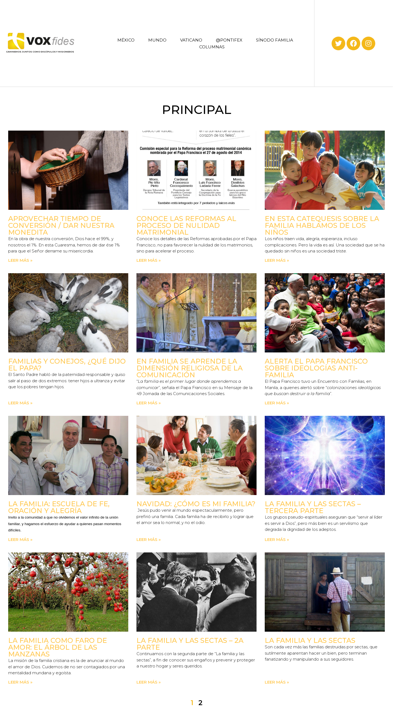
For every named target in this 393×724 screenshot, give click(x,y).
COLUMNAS (212, 46)
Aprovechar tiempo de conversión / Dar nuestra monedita (61, 225)
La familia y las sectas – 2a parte (189, 643)
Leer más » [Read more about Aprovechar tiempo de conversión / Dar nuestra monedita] (20, 260)
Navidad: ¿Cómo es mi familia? (195, 504)
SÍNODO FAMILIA (274, 40)
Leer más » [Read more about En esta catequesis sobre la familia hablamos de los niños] (277, 260)
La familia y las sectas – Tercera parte (313, 507)
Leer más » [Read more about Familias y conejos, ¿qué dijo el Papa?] (20, 402)
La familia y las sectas (310, 640)
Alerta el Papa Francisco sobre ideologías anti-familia (316, 368)
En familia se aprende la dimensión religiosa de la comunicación (189, 368)
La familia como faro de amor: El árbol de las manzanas (57, 647)
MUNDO (157, 40)
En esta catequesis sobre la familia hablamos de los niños (322, 225)
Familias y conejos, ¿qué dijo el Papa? (67, 364)
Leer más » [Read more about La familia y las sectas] (277, 682)
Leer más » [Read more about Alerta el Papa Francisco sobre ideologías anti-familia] (277, 402)
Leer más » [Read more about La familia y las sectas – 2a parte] (148, 682)
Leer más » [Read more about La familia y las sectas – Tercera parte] (277, 539)
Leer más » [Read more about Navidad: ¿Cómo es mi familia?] (148, 539)
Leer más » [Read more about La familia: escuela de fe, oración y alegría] (20, 539)
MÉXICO (126, 40)
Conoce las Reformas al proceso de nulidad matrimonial (186, 225)
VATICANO (191, 40)
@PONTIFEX (229, 40)
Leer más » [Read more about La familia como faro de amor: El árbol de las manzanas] (20, 682)
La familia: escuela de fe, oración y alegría (58, 507)
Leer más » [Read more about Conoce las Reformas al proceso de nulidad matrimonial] (148, 260)
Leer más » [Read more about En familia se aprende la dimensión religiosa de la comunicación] (148, 402)
